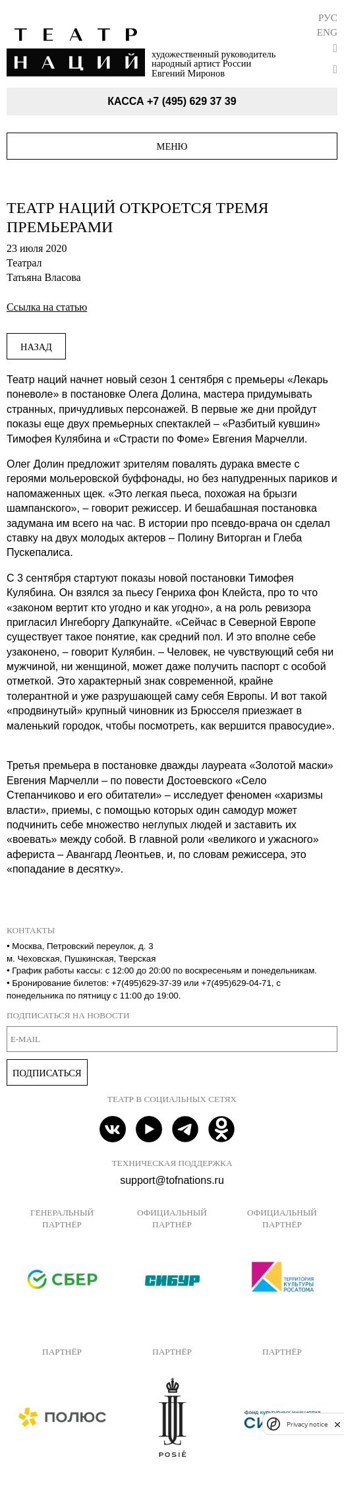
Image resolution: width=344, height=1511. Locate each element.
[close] (337, 1424)
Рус (327, 17)
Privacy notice (307, 1424)
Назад (36, 347)
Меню (172, 146)
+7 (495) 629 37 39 (192, 101)
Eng (327, 32)
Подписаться (47, 1073)
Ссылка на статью (47, 307)
